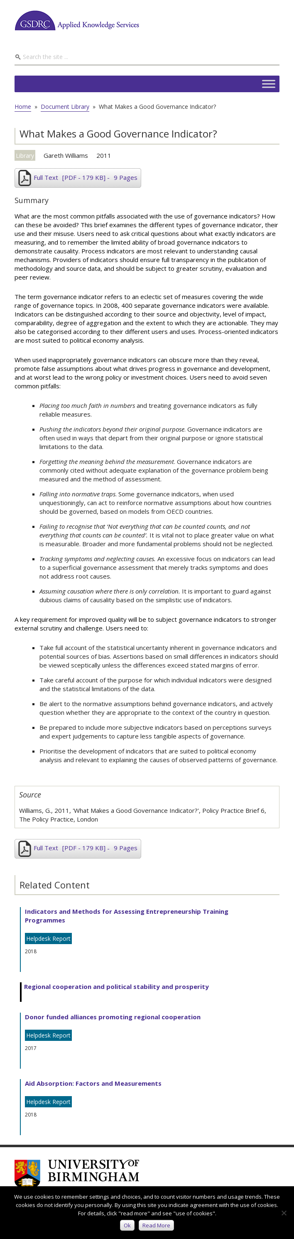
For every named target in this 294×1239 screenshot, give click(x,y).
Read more (156, 1225)
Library (25, 155)
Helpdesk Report (48, 938)
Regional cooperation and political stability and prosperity (116, 986)
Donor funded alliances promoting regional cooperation (113, 1017)
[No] (283, 1213)
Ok (127, 1225)
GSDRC (77, 20)
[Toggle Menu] (268, 84)
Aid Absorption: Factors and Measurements (93, 1083)
